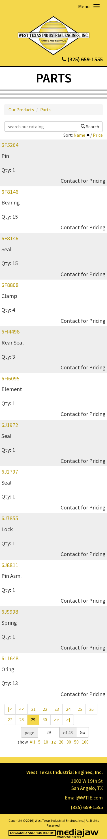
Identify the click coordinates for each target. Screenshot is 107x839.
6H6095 (10, 378)
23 (56, 709)
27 (10, 719)
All (32, 742)
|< (10, 709)
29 (33, 719)
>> (56, 719)
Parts (45, 109)
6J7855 (9, 518)
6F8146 (9, 191)
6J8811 (9, 564)
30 (44, 719)
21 (33, 709)
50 (76, 742)
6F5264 (9, 144)
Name (79, 135)
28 (21, 719)
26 (91, 709)
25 (80, 709)
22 (45, 709)
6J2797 (9, 471)
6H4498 (10, 331)
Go (82, 732)
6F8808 (9, 284)
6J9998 (9, 611)
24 (68, 709)
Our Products (21, 109)
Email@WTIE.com (84, 797)
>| (68, 719)
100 (85, 742)
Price (98, 135)
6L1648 (9, 658)
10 (46, 742)
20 (61, 742)
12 (53, 742)
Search (90, 126)
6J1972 (9, 424)
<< (21, 709)
